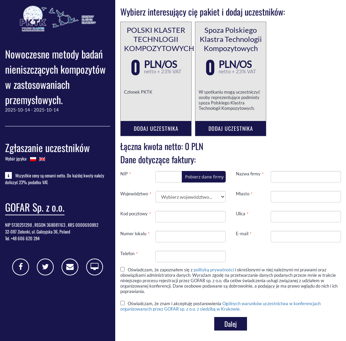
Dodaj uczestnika (156, 128)
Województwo (134, 193)
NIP (124, 173)
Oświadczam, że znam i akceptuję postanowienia (220, 306)
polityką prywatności (214, 269)
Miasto (242, 193)
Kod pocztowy (134, 213)
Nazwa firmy (248, 173)
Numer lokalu (133, 233)
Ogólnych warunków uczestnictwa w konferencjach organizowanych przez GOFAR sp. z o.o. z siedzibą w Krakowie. (220, 306)
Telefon (127, 253)
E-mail (242, 233)
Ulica (240, 213)
